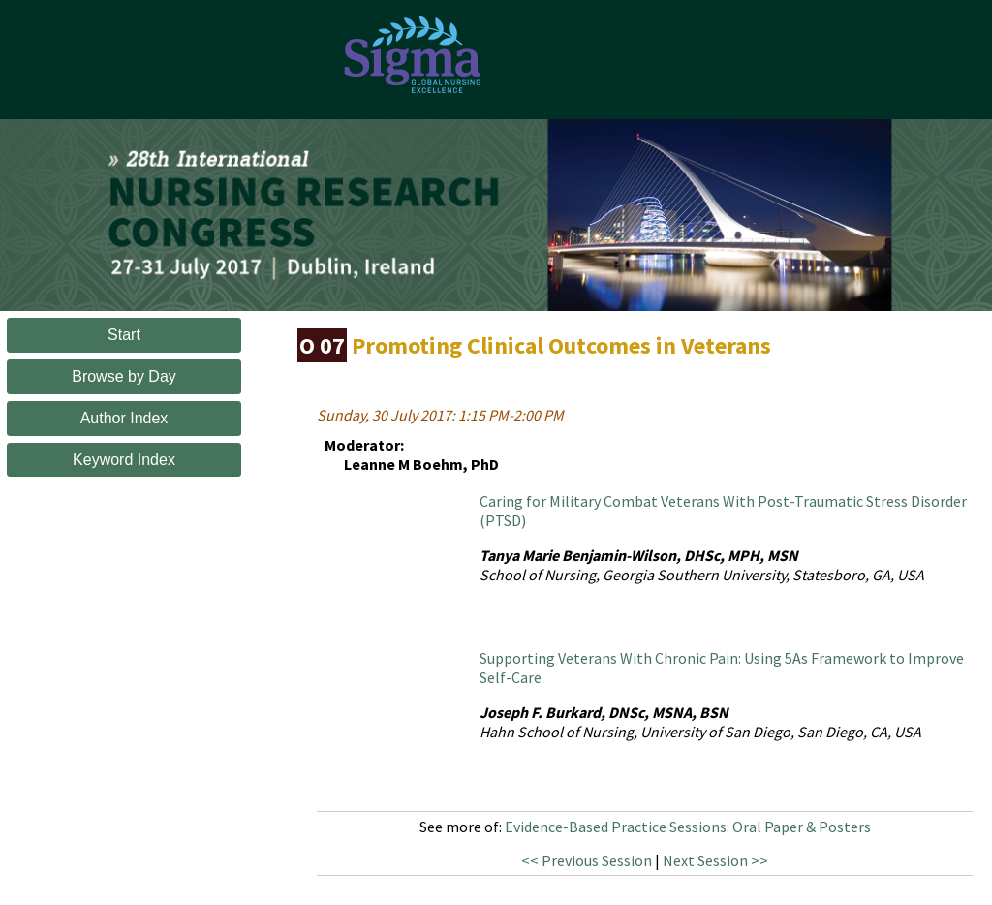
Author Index (124, 418)
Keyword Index (124, 460)
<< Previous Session (586, 860)
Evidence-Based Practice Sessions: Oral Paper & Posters (688, 826)
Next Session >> (715, 860)
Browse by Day (124, 376)
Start (124, 335)
